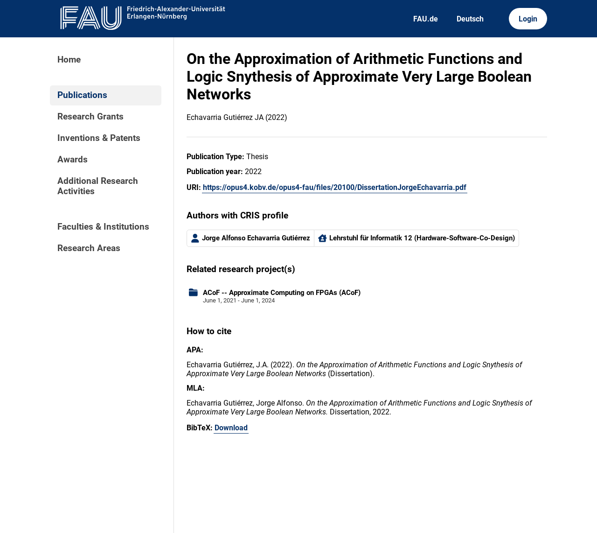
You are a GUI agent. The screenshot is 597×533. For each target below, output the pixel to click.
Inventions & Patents (98, 138)
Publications (82, 95)
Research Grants (90, 117)
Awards (72, 159)
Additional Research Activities (97, 186)
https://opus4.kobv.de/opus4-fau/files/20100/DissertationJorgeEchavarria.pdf (334, 187)
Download (231, 427)
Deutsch (470, 18)
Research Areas (88, 248)
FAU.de (425, 18)
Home (69, 60)
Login (528, 18)
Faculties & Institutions (103, 227)
